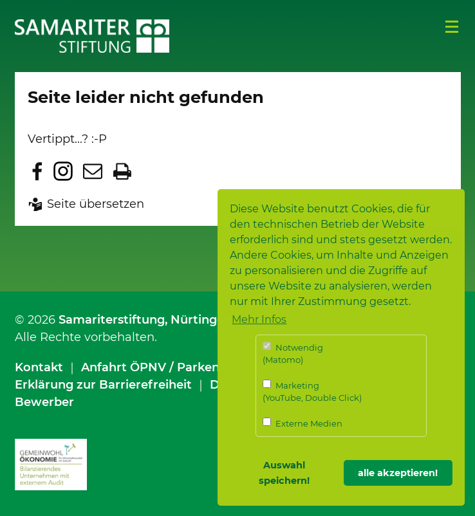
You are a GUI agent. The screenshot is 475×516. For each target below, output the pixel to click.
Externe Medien (302, 423)
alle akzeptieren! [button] (398, 473)
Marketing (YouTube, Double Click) (312, 391)
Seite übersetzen (95, 204)
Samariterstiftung (112, 320)
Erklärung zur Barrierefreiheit (103, 385)
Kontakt (39, 367)
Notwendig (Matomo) (293, 353)
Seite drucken (122, 171)
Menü (452, 27)
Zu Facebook (37, 171)
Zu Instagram (63, 171)
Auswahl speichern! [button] (284, 472)
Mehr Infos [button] (259, 319)
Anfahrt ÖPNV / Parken (150, 367)
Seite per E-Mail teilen (92, 171)
